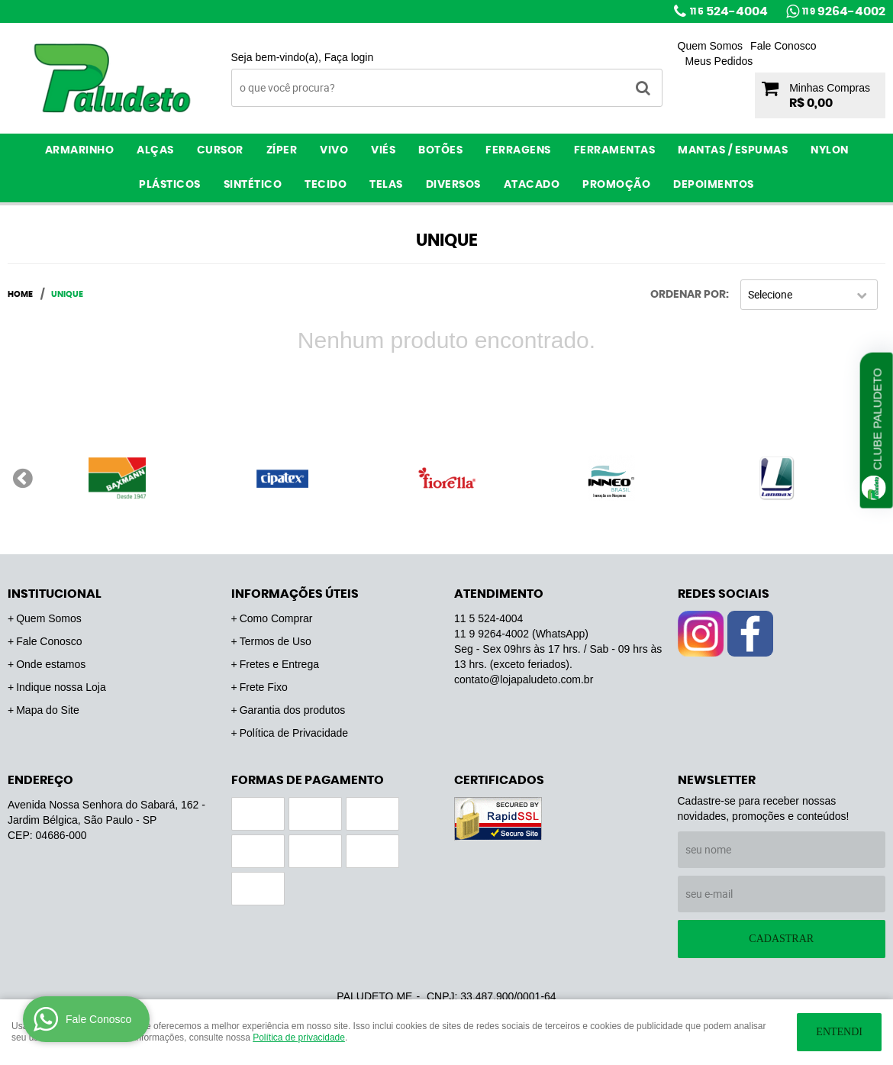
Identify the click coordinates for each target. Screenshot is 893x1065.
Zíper (282, 150)
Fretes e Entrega (279, 664)
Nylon (830, 150)
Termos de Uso (275, 641)
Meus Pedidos (719, 61)
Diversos (453, 184)
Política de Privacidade (294, 733)
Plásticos (170, 184)
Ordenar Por (688, 294)
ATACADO (532, 184)
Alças (155, 150)
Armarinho (79, 150)
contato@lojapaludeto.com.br (523, 679)
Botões (440, 150)
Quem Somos (710, 46)
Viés (383, 150)
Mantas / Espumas (733, 150)
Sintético (253, 184)
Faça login (349, 57)
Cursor (220, 150)
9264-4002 (843, 11)
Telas (386, 184)
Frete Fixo (264, 687)
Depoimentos (713, 184)
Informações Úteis (295, 594)
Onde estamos (50, 664)
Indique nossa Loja (61, 687)
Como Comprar (276, 618)
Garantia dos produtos (293, 710)
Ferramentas (615, 150)
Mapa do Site (47, 710)
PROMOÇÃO (616, 184)
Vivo (334, 150)
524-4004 (729, 11)
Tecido (326, 184)
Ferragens (518, 150)
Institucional (55, 594)
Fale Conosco (783, 46)
